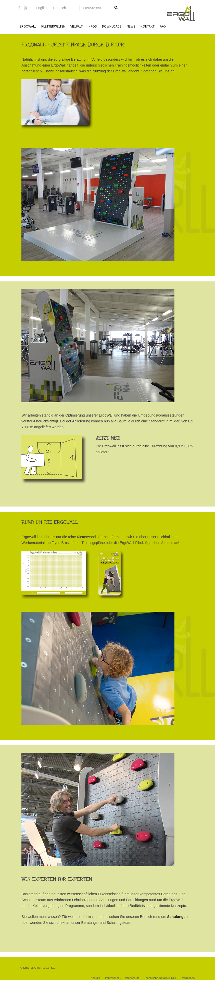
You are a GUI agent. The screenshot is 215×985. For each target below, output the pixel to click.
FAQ (163, 26)
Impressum (112, 977)
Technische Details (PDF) (160, 977)
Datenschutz (131, 977)
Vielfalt (76, 26)
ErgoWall (28, 26)
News (131, 26)
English (41, 8)
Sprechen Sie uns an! (162, 543)
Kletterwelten (53, 26)
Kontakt (148, 26)
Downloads (112, 26)
